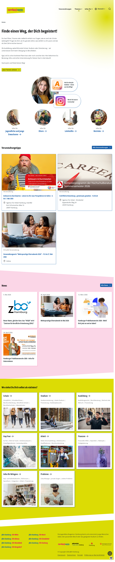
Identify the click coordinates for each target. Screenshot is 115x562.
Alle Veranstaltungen (102, 147)
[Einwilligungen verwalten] (111, 558)
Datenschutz (71, 555)
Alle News (106, 285)
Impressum (61, 555)
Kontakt (80, 555)
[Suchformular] (109, 9)
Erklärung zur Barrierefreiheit (94, 555)
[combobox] (100, 9)
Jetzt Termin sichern (11, 70)
